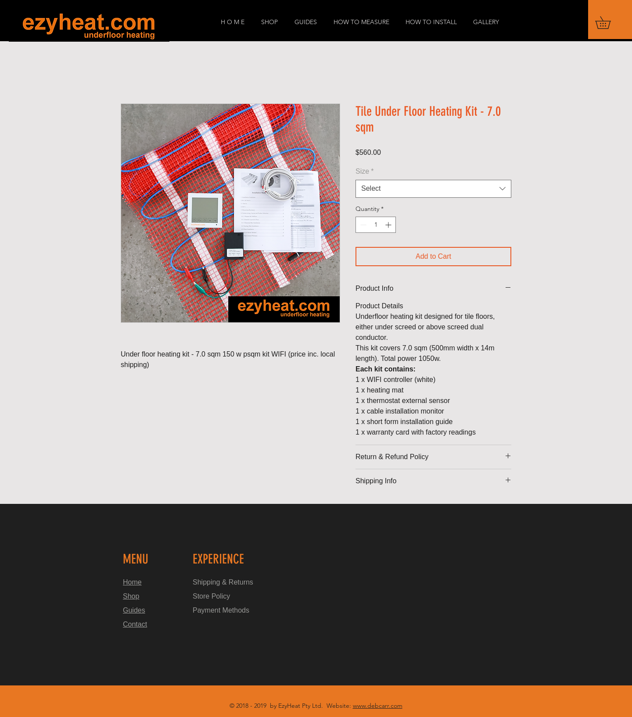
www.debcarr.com (377, 706)
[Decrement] (362, 224)
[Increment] (389, 224)
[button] (609, 22)
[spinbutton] (376, 224)
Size (364, 171)
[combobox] (433, 188)
